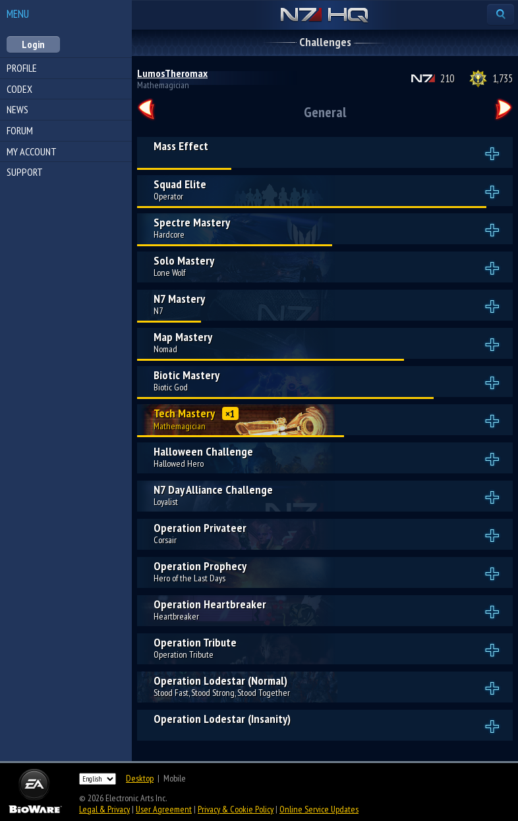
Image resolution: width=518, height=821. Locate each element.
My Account (32, 151)
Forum (20, 130)
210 (447, 78)
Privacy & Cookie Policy (235, 809)
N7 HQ (324, 16)
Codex (19, 88)
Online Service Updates (319, 809)
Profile (22, 67)
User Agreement (164, 809)
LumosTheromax (172, 73)
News (17, 109)
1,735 (502, 78)
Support (25, 171)
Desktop (140, 778)
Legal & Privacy (104, 809)
